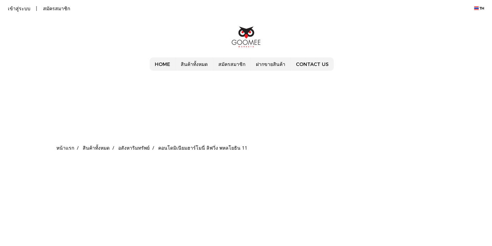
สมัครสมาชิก (56, 8)
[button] (340, 64)
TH (479, 8)
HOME (162, 64)
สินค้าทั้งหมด (194, 64)
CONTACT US (312, 64)
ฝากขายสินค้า (270, 64)
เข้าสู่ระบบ (19, 8)
